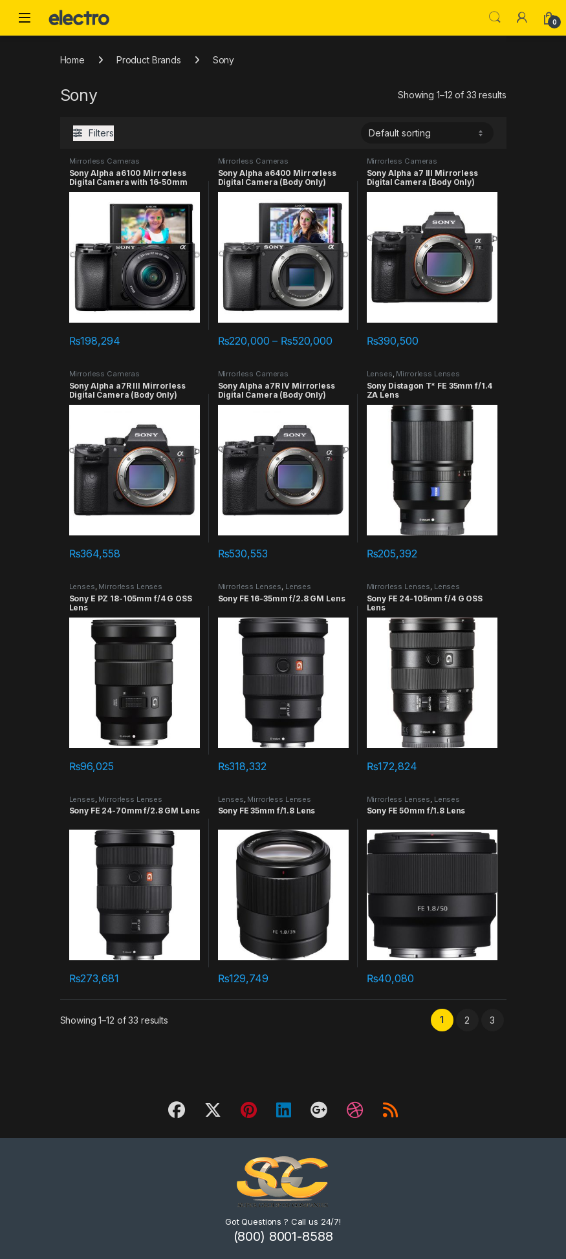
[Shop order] (427, 132)
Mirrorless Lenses (428, 373)
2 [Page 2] (467, 1020)
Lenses (380, 373)
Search (495, 17)
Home (72, 59)
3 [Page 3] (492, 1020)
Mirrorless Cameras (104, 161)
